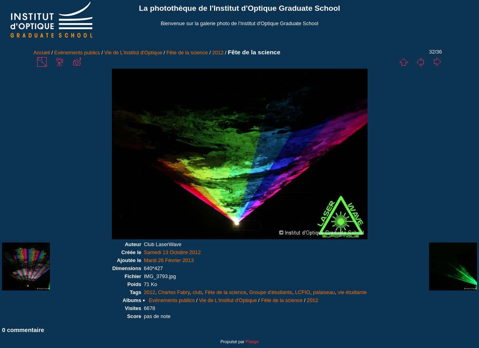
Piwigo (252, 341)
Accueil (42, 53)
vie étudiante (352, 292)
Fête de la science (187, 53)
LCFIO (302, 292)
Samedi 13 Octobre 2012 (172, 252)
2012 (217, 53)
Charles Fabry (174, 292)
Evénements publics (77, 53)
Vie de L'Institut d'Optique (133, 53)
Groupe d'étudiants (270, 292)
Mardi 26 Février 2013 (169, 260)
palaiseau (324, 292)
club (197, 292)
